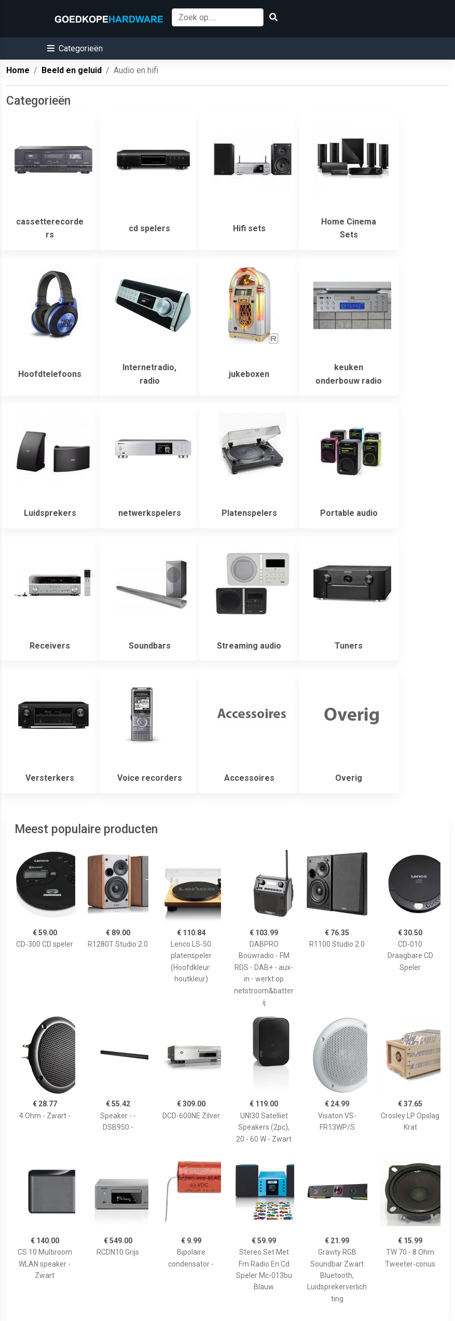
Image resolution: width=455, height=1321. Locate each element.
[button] (75, 48)
